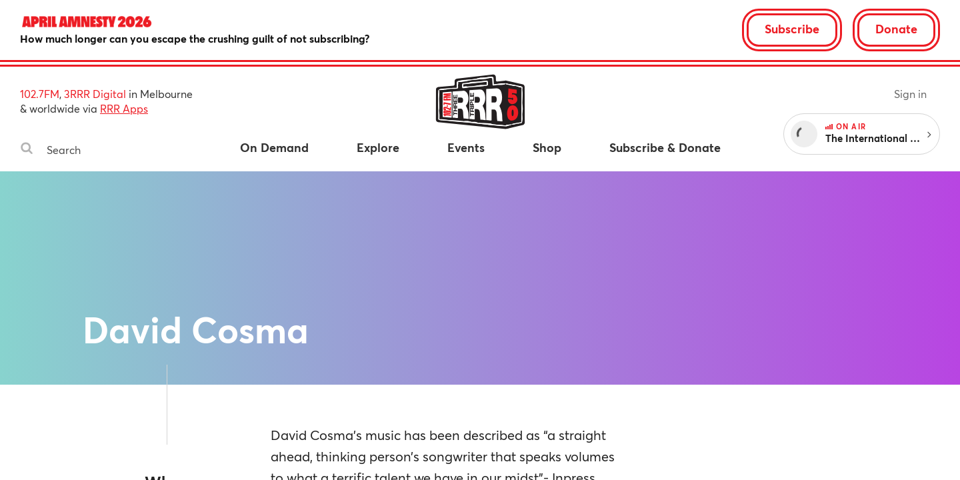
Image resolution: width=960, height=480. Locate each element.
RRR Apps (124, 108)
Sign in (910, 94)
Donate (896, 29)
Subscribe (792, 29)
